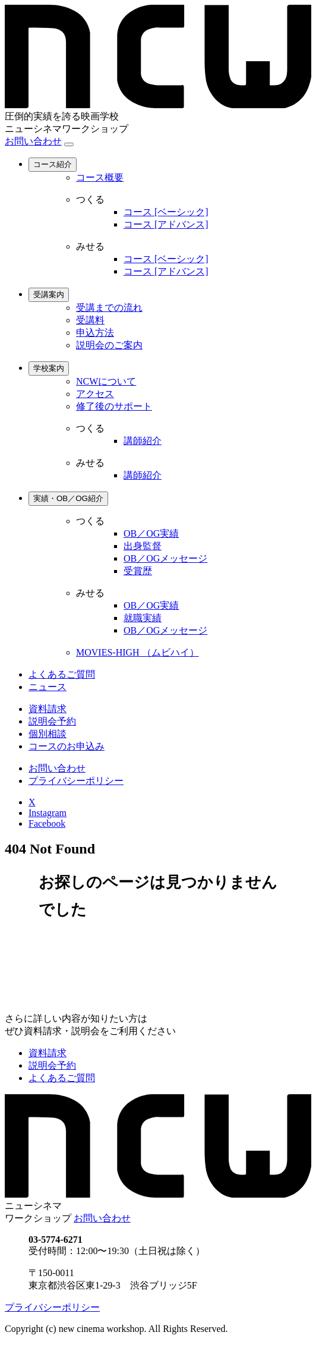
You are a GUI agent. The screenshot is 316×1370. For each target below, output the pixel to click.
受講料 (90, 320)
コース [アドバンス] (166, 224)
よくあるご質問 (62, 674)
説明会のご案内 (109, 345)
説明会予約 (52, 721)
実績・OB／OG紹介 (68, 498)
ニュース (48, 687)
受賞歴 (138, 571)
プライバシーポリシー (76, 781)
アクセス (95, 394)
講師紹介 (143, 441)
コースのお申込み (67, 746)
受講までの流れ (109, 308)
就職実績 (143, 618)
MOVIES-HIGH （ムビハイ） (137, 652)
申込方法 (95, 332)
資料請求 (48, 709)
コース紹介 (52, 164)
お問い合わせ (33, 141)
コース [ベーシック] (166, 212)
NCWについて (106, 381)
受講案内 (48, 294)
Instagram (48, 813)
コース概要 (100, 177)
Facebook (47, 823)
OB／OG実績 (151, 533)
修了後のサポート (114, 406)
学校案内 (48, 368)
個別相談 (48, 734)
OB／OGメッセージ (165, 558)
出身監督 (143, 546)
